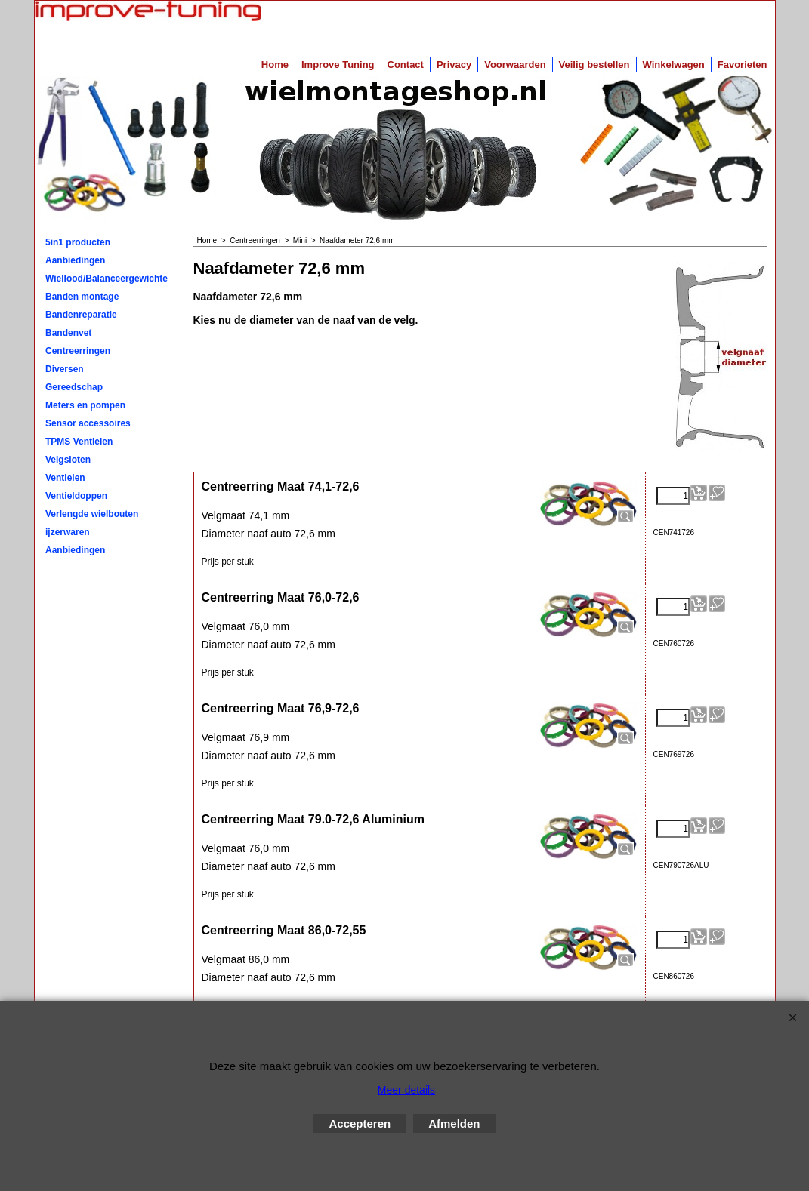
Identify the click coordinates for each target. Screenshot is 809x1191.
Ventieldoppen (76, 496)
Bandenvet (68, 333)
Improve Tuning (338, 64)
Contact (406, 64)
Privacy (454, 64)
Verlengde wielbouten (91, 514)
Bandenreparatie (81, 314)
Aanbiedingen (75, 260)
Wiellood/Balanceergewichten (106, 278)
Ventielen (65, 477)
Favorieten (742, 64)
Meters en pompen (85, 405)
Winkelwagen (674, 64)
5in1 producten (77, 242)
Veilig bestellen (594, 64)
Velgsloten (68, 459)
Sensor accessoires (88, 423)
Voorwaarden (514, 64)
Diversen (64, 369)
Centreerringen (77, 351)
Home (275, 64)
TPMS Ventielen (79, 441)
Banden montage (82, 296)
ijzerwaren (67, 532)
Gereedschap (74, 387)
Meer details (406, 1090)
